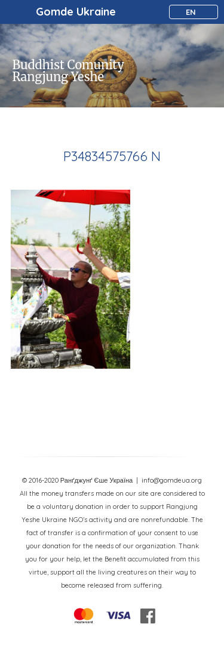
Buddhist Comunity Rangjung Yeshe (68, 70)
